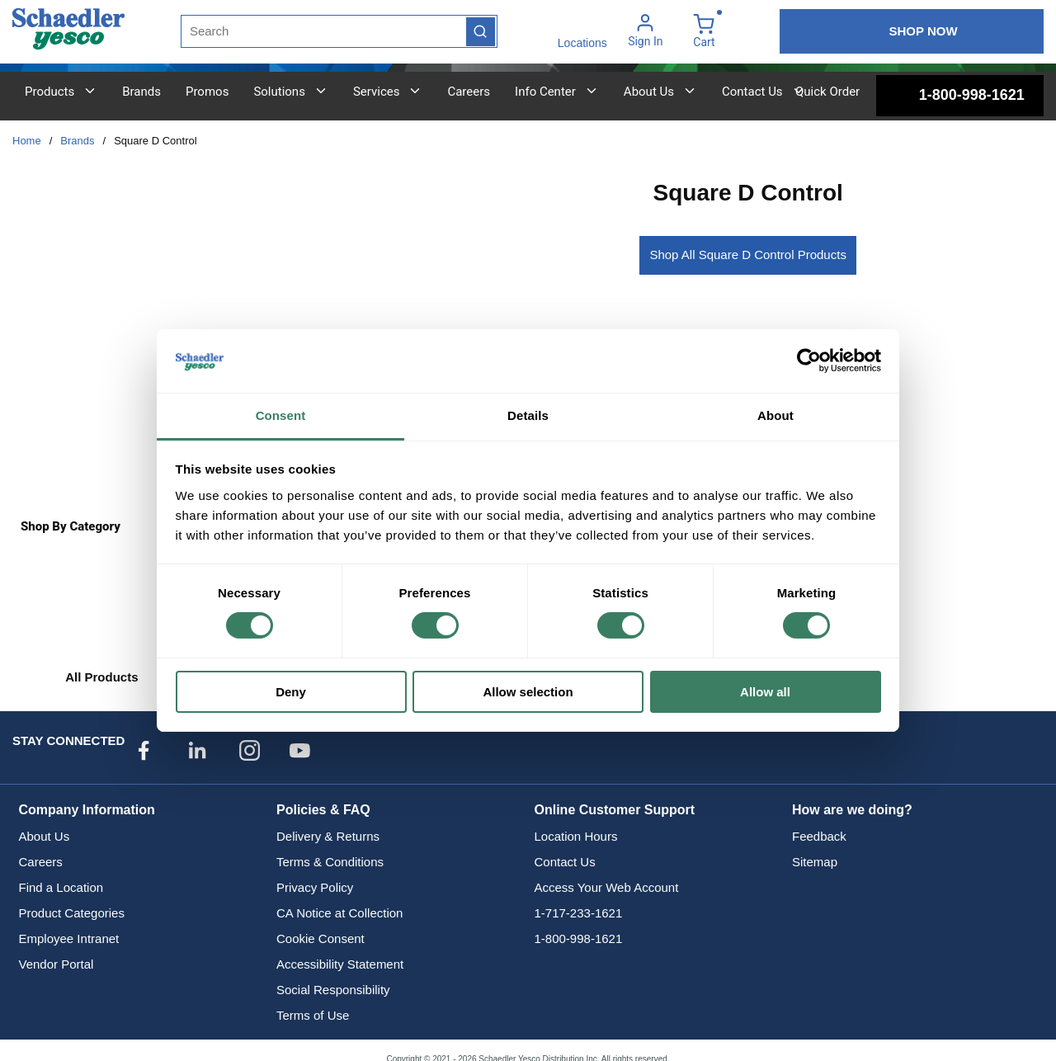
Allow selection (528, 692)
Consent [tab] (281, 415)
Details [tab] (528, 415)
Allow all (765, 692)
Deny (291, 692)
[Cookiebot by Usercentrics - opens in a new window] (809, 360)
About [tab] (775, 415)
